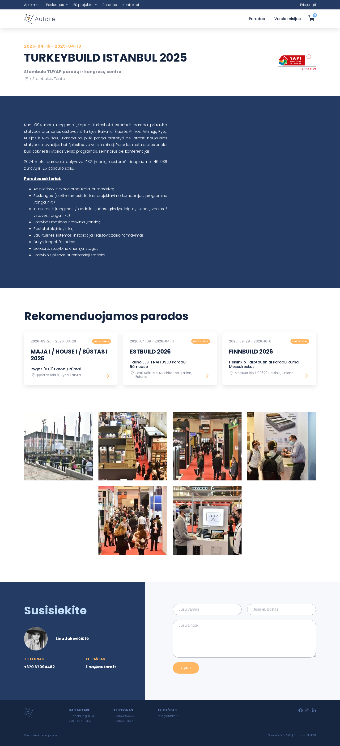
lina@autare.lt (101, 667)
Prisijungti (308, 4)
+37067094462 (124, 716)
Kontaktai (131, 4)
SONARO (285, 735)
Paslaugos (55, 4)
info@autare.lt (168, 716)
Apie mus (32, 4)
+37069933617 (123, 721)
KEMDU (311, 735)
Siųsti (185, 668)
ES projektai (83, 4)
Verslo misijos (287, 18)
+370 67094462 (39, 667)
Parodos (109, 4)
